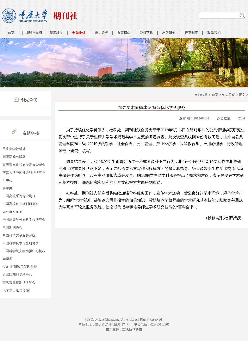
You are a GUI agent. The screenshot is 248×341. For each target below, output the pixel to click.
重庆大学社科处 (14, 149)
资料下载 (146, 33)
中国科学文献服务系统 (19, 235)
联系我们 (214, 33)
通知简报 (101, 33)
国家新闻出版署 (14, 157)
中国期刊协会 (12, 227)
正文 (242, 95)
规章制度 (191, 33)
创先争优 (78, 33)
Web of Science (12, 211)
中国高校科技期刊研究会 (20, 204)
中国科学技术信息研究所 (20, 243)
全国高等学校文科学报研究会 (23, 219)
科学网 (7, 188)
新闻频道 (56, 33)
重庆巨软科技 (132, 329)
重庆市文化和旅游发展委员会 (23, 164)
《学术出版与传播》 (17, 290)
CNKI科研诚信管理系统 (19, 266)
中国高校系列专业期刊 (19, 196)
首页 (11, 33)
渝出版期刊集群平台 (17, 274)
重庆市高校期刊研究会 (19, 282)
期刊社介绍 (33, 33)
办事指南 (123, 33)
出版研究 (168, 33)
